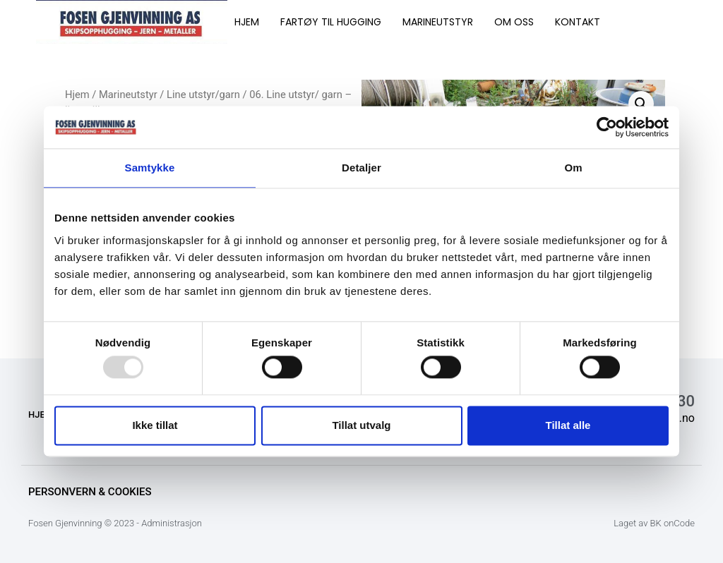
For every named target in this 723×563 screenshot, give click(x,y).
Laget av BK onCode (654, 523)
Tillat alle (568, 425)
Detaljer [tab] (361, 168)
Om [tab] (573, 168)
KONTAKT (577, 22)
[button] (641, 103)
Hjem (77, 94)
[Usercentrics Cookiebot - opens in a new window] (607, 127)
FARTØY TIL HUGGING (330, 22)
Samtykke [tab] (150, 168)
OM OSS (514, 22)
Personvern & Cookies (90, 491)
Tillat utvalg (361, 425)
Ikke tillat (154, 425)
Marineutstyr (128, 94)
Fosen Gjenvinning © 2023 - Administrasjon (115, 523)
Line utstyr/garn (203, 94)
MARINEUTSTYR (437, 22)
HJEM (246, 22)
